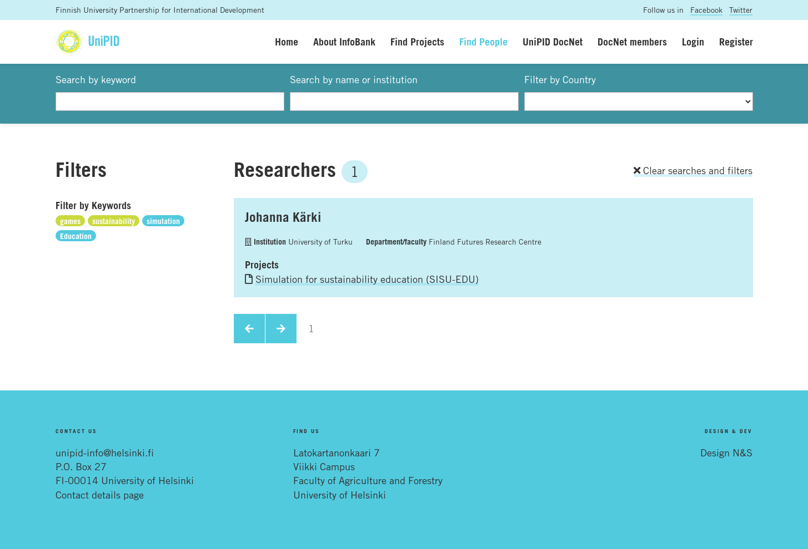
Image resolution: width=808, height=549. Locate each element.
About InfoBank (344, 41)
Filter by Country (560, 79)
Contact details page (100, 495)
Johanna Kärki (283, 217)
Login (693, 41)
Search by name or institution (354, 79)
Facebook (706, 9)
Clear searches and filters (693, 170)
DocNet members (632, 41)
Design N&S (726, 452)
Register (736, 41)
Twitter (740, 9)
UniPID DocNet (553, 41)
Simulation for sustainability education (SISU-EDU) (367, 279)
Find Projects (417, 41)
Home (286, 41)
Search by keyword (96, 79)
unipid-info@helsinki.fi (105, 452)
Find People (483, 41)
